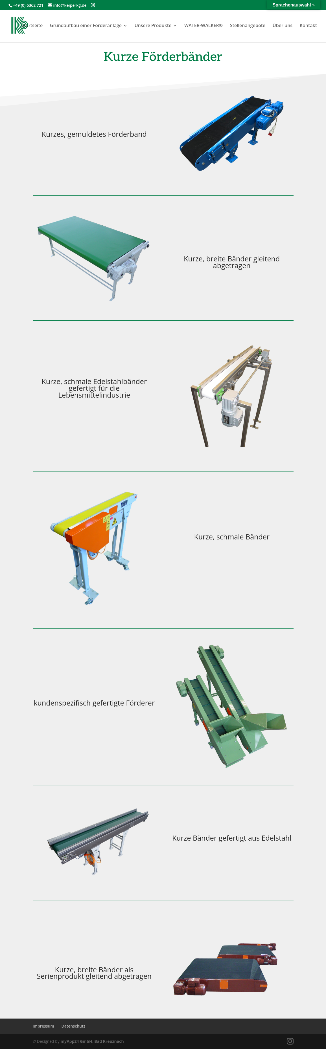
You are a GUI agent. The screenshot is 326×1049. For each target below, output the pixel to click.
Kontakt (308, 25)
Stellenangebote (247, 25)
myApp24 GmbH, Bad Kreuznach (92, 1041)
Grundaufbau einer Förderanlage (86, 25)
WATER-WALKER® (203, 25)
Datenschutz (73, 1026)
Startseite (32, 25)
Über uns (282, 25)
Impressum (43, 1026)
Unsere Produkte (153, 25)
